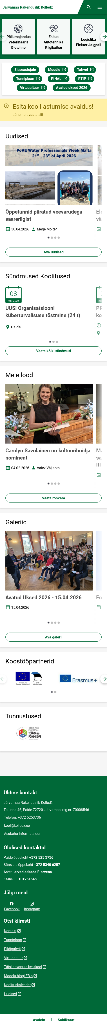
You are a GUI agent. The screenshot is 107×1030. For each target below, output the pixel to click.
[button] (48, 238)
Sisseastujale (25, 70)
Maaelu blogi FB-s (18, 976)
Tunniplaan (29, 79)
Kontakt (10, 931)
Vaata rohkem (53, 498)
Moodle (58, 70)
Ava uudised (54, 252)
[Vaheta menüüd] (99, 7)
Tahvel (86, 70)
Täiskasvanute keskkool (23, 967)
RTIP (86, 79)
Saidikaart (66, 1020)
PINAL (60, 79)
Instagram (32, 906)
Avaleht (39, 1020)
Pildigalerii (12, 949)
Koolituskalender (17, 985)
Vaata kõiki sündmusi (53, 351)
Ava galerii (53, 637)
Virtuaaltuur (33, 88)
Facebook (12, 906)
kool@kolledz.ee (17, 825)
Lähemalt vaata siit (28, 115)
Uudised (10, 994)
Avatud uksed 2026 (71, 88)
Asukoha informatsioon (22, 834)
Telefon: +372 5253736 (22, 817)
